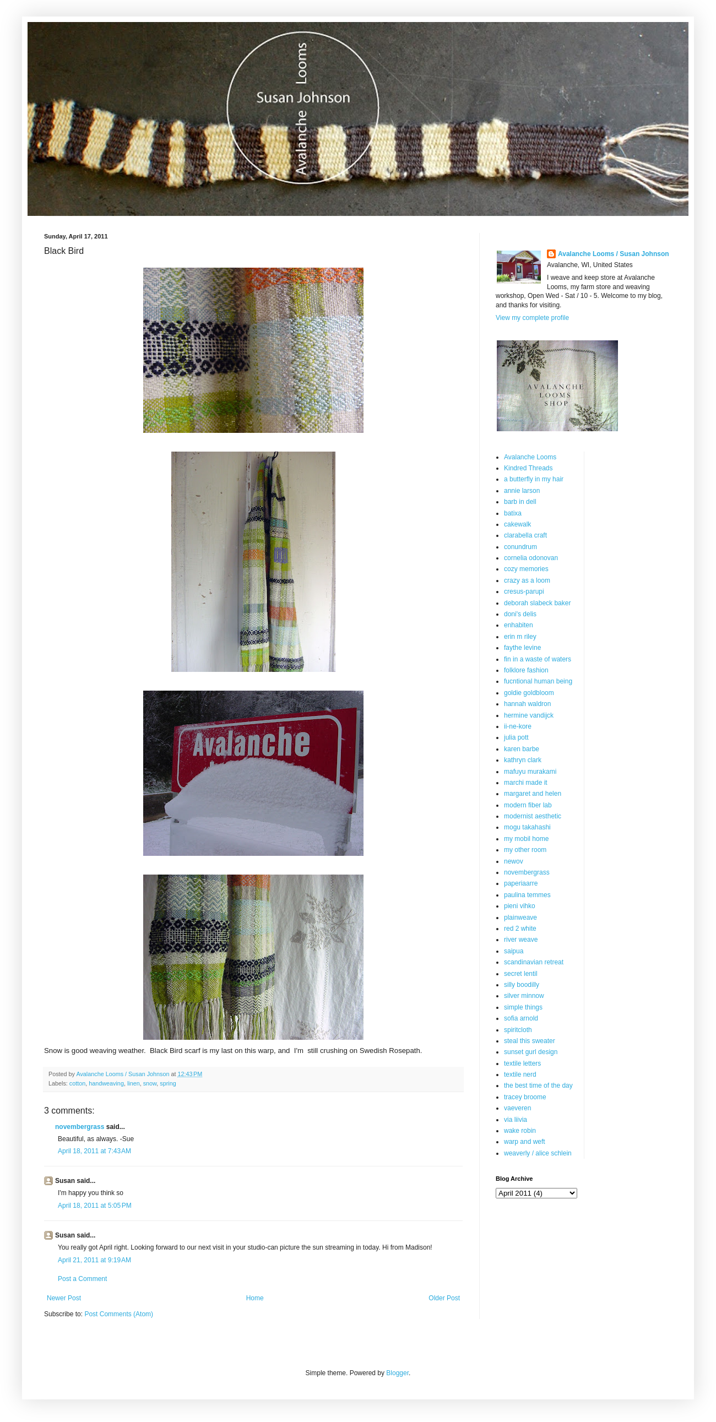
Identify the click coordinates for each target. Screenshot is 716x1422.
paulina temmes (527, 895)
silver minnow (524, 996)
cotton (77, 1083)
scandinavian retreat (533, 962)
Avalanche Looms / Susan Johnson (613, 254)
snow (150, 1083)
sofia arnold (521, 1018)
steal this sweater (529, 1041)
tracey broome (525, 1097)
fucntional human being (538, 681)
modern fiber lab (528, 805)
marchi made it (525, 782)
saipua (513, 951)
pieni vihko (519, 906)
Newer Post (64, 1298)
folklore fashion (526, 670)
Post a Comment (82, 1279)
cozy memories (526, 569)
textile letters (522, 1063)
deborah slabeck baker (537, 603)
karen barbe (521, 749)
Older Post (444, 1298)
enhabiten (518, 625)
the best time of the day (538, 1085)
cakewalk (517, 524)
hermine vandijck (529, 715)
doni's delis (520, 614)
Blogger (397, 1373)
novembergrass (79, 1127)
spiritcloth (518, 1030)
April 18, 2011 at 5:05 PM (95, 1205)
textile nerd (520, 1074)
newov (513, 861)
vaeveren (517, 1108)
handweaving (106, 1083)
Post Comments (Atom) (118, 1314)
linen (133, 1083)
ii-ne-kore (517, 726)
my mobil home (526, 839)
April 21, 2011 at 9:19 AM (94, 1260)
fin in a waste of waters (537, 659)
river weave (521, 939)
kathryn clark (522, 760)
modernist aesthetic (532, 816)
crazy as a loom (527, 580)
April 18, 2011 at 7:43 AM (94, 1151)
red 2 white (520, 928)
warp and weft (524, 1142)
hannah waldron (527, 704)
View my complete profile (532, 318)
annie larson (522, 491)
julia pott (516, 737)
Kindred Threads (528, 468)
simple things (523, 1007)
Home (255, 1298)
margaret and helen (532, 793)
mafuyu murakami (530, 771)
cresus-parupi (524, 591)
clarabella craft (525, 535)
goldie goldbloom (529, 693)
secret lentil (521, 974)
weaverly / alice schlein (538, 1153)
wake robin (520, 1131)
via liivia (515, 1120)
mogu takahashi (527, 827)
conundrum (520, 547)
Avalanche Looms (530, 457)
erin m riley (520, 637)
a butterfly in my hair (533, 479)
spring (168, 1083)
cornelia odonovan (531, 558)
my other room (525, 850)
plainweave (520, 917)
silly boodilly (521, 985)
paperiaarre (521, 883)
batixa (513, 513)
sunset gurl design (530, 1052)
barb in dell (520, 502)
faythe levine (522, 648)
